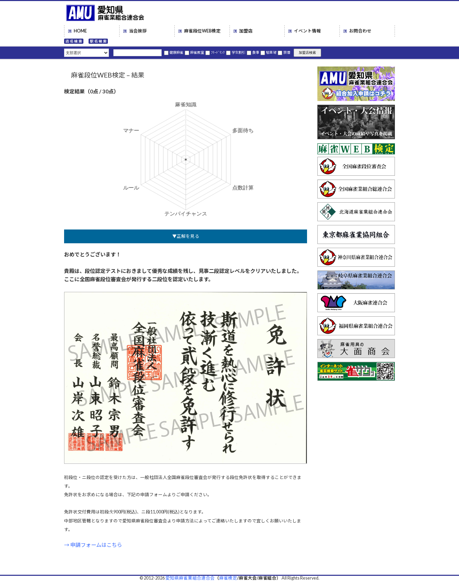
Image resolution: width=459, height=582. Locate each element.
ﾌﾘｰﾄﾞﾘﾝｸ (215, 52)
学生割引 (235, 52)
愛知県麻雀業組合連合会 (190, 578)
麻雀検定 (228, 578)
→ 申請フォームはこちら (93, 545)
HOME (80, 30)
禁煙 (284, 52)
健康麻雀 (173, 52)
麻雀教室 (194, 52)
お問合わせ (360, 30)
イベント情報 (307, 30)
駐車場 (268, 52)
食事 (253, 52)
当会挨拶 (138, 30)
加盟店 (246, 30)
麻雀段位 (202, 31)
